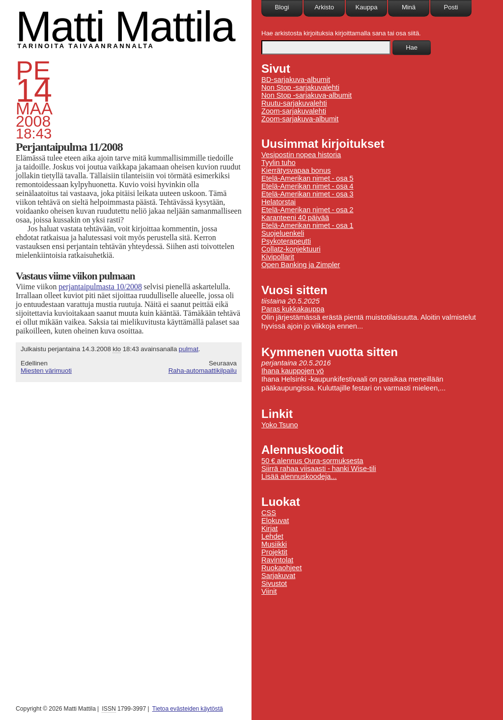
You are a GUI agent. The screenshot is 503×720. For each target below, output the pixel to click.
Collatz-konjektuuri (291, 249)
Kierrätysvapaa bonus (296, 170)
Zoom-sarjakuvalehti (293, 111)
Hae (412, 47)
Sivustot (274, 583)
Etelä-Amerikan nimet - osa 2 (307, 210)
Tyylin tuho (278, 162)
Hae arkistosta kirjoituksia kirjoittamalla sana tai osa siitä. (341, 33)
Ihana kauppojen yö (292, 371)
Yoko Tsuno (279, 425)
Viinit (269, 591)
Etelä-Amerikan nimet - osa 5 (307, 178)
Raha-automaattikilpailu (202, 370)
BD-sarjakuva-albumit (295, 79)
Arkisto (324, 7)
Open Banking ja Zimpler (300, 265)
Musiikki (274, 544)
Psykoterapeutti (286, 241)
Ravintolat (277, 560)
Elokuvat (275, 521)
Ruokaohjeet (281, 568)
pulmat (188, 349)
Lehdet (272, 536)
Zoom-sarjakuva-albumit (299, 119)
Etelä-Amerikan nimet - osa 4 (307, 186)
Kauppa (367, 7)
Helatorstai (278, 202)
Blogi (282, 7)
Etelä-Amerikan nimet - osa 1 (307, 225)
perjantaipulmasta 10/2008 (100, 286)
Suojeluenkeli (282, 233)
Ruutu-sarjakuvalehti (294, 103)
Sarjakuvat (278, 576)
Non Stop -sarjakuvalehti (300, 87)
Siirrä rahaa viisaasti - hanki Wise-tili (318, 468)
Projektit (274, 552)
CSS (268, 513)
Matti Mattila (125, 26)
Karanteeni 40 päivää (295, 218)
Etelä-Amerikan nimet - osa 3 (307, 194)
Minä (409, 7)
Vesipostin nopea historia (301, 155)
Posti (451, 7)
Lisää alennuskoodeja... (299, 476)
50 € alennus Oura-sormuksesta (312, 461)
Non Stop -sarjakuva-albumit (306, 95)
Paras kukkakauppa (292, 309)
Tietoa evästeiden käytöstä (187, 708)
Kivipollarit (277, 257)
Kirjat (269, 528)
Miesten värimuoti (46, 370)
